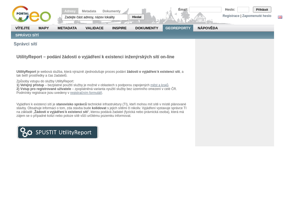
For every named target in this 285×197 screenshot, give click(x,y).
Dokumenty (111, 11)
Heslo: (230, 9)
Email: (183, 9)
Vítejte (22, 28)
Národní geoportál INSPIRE (33, 14)
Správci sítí (27, 35)
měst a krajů (159, 85)
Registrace (231, 16)
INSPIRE (119, 28)
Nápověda (208, 28)
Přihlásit (262, 9)
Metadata (89, 11)
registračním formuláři (86, 93)
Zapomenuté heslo (256, 16)
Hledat (136, 17)
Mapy (44, 28)
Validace (94, 28)
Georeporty (178, 28)
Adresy (70, 11)
